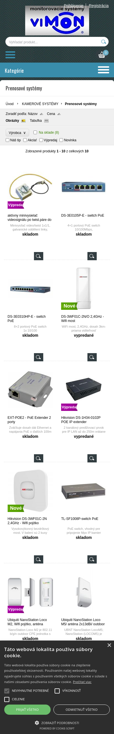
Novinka (70, 140)
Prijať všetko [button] (27, 709)
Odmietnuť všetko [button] (82, 709)
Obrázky (12, 121)
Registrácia (99, 5)
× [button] (109, 645)
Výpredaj (50, 140)
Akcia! (32, 140)
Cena (51, 114)
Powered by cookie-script (57, 728)
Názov (33, 114)
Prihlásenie (73, 5)
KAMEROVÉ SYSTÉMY (40, 104)
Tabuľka (36, 121)
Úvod (10, 104)
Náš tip (15, 140)
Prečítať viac (82, 682)
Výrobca (17, 133)
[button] (57, 722)
